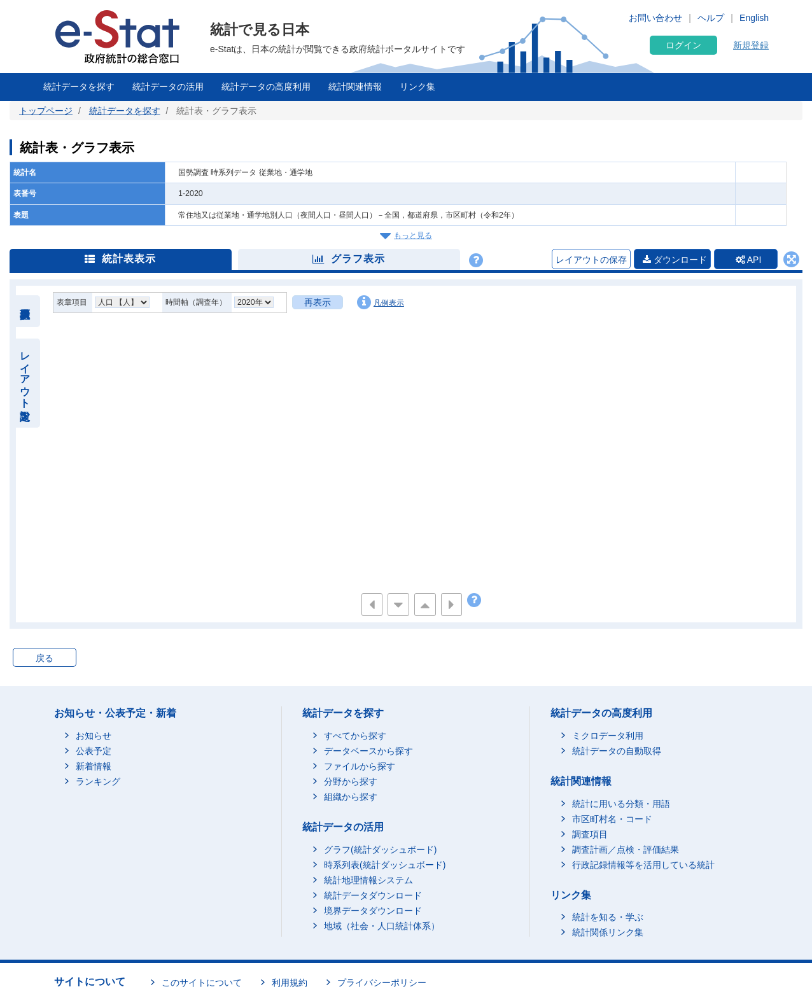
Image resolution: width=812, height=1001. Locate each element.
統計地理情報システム (368, 880)
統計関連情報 (355, 86)
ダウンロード (675, 260)
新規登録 (751, 45)
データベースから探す (368, 750)
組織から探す (350, 796)
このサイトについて (202, 982)
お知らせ (93, 735)
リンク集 (417, 86)
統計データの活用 (168, 86)
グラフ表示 (348, 258)
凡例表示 (380, 302)
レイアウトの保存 (591, 260)
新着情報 (93, 766)
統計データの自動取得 (616, 750)
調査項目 (590, 834)
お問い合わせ (655, 17)
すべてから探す (355, 735)
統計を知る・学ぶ (607, 917)
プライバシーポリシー (381, 982)
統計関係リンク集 (607, 932)
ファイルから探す (359, 766)
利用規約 (289, 982)
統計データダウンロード (373, 895)
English (754, 17)
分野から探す (350, 781)
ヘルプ (710, 17)
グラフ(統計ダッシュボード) (380, 849)
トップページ (46, 111)
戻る (44, 658)
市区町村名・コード (612, 819)
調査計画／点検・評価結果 (625, 849)
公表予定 (93, 750)
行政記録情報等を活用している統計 (643, 864)
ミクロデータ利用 (607, 735)
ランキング (98, 781)
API (749, 260)
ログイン (683, 45)
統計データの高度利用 (266, 86)
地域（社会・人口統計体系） (382, 925)
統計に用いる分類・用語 (621, 803)
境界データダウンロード (373, 910)
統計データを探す (79, 86)
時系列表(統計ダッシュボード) (384, 864)
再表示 (317, 302)
